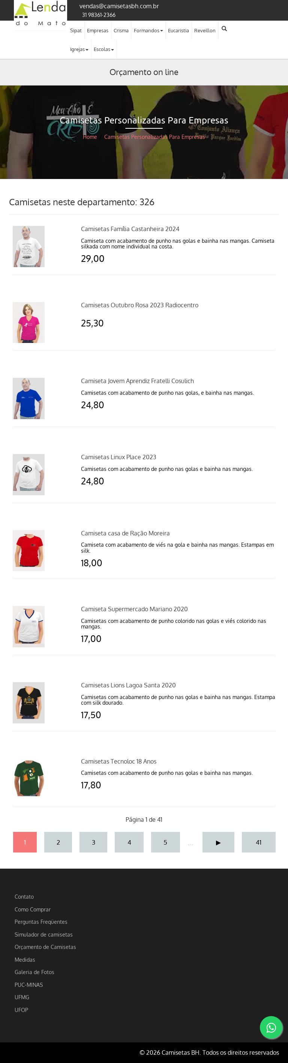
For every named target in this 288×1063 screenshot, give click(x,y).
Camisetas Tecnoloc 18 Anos (118, 761)
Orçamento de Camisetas (45, 946)
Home (90, 137)
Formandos (148, 30)
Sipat (76, 30)
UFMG (22, 997)
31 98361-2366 (99, 14)
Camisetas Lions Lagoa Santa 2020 (128, 685)
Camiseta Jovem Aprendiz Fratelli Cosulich (137, 381)
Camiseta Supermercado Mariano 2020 (134, 609)
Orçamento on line (144, 71)
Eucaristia (178, 30)
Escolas (104, 49)
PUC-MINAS (29, 984)
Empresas (97, 30)
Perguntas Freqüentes (41, 921)
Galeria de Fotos (34, 971)
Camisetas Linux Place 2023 (118, 457)
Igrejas (79, 49)
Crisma (121, 30)
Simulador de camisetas (44, 934)
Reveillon (205, 30)
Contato (24, 896)
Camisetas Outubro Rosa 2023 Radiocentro (139, 305)
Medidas (25, 959)
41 (258, 842)
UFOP (21, 1009)
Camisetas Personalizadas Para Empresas (154, 137)
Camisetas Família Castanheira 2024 (130, 229)
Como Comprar (33, 909)
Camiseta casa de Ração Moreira (125, 533)
